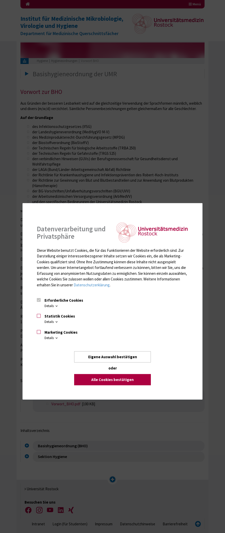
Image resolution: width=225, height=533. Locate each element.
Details (51, 306)
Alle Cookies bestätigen (112, 379)
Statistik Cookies (59, 316)
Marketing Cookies (60, 332)
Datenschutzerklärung (92, 284)
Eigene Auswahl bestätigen (112, 356)
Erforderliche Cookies (63, 300)
